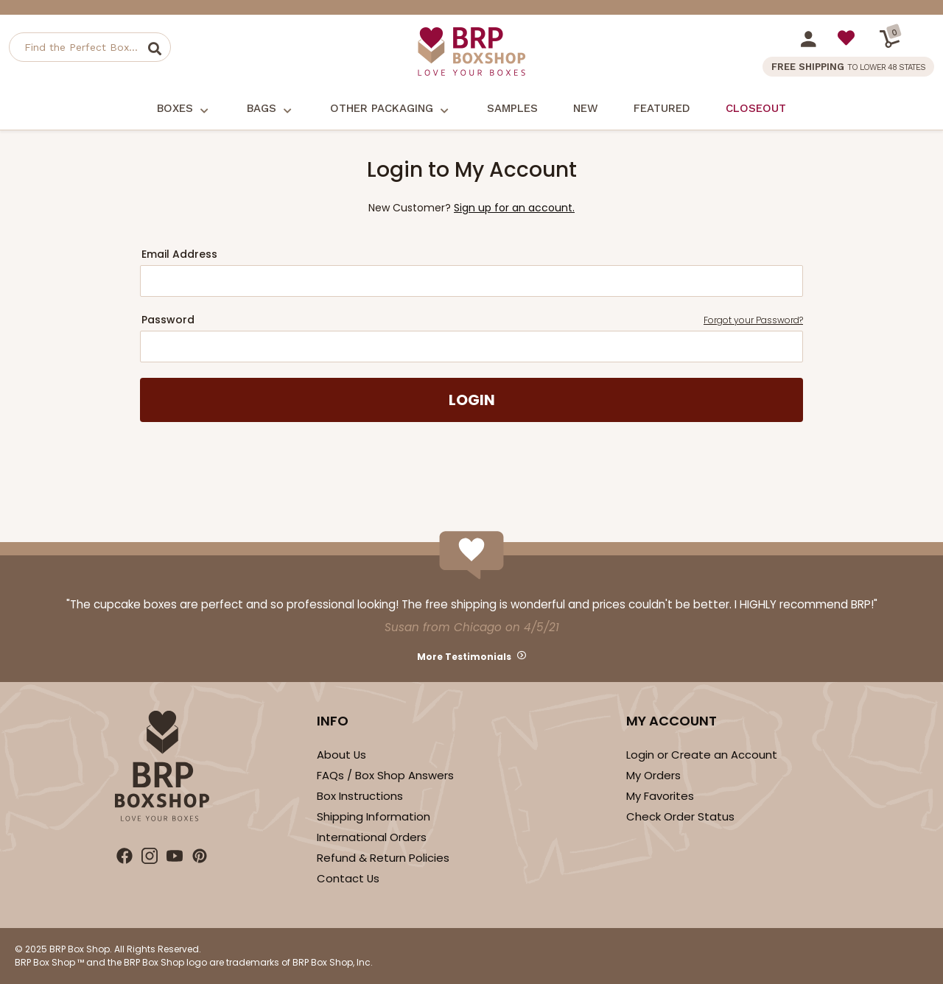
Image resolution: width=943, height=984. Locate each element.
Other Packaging (391, 109)
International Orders (372, 837)
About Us (341, 754)
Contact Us (348, 878)
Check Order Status (680, 816)
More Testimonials (464, 656)
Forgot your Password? (753, 320)
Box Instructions (360, 796)
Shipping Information (373, 816)
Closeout (756, 108)
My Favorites (660, 796)
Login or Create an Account (701, 754)
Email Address (179, 254)
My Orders (653, 775)
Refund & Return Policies (383, 857)
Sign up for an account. (514, 207)
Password (472, 320)
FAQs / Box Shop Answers (385, 775)
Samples (512, 108)
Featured (662, 108)
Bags (271, 109)
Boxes (184, 109)
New (585, 108)
